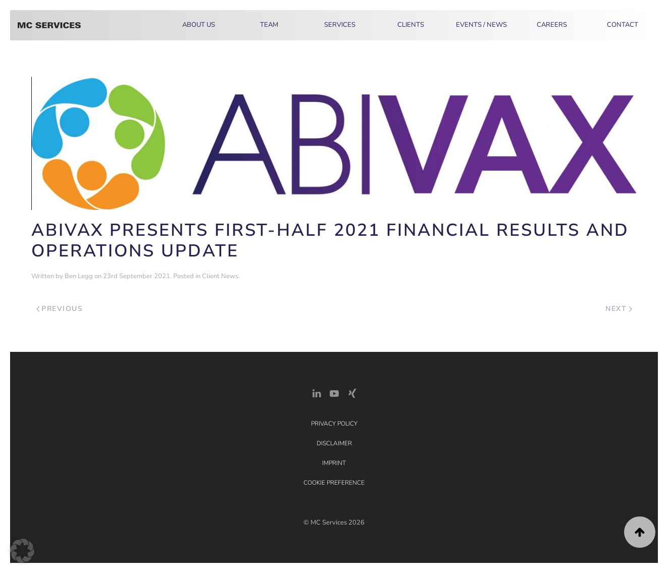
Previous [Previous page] (59, 309)
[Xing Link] (352, 392)
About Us (198, 24)
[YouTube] (334, 392)
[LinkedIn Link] (317, 392)
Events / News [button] (481, 24)
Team (269, 24)
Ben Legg (79, 276)
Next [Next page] (618, 309)
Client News (220, 276)
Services (339, 24)
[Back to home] (49, 25)
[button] (639, 532)
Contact (622, 24)
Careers (552, 24)
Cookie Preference (334, 483)
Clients (410, 24)
